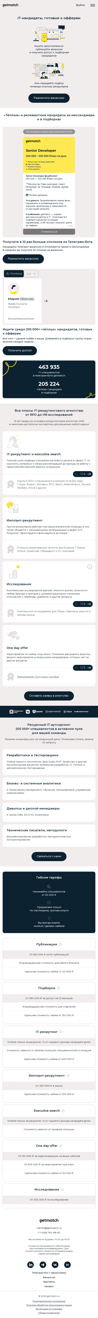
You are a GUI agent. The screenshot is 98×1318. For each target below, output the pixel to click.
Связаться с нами (49, 856)
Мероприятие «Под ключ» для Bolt (38, 676)
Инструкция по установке (49, 1309)
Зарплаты (49, 1281)
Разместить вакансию (49, 97)
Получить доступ (20, 350)
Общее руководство (49, 1313)
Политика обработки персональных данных (49, 1305)
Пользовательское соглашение (49, 1301)
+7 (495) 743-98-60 (49, 1232)
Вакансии (49, 1277)
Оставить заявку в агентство (49, 695)
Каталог (49, 1286)
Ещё (31, 274)
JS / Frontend (14, 273)
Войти (80, 5)
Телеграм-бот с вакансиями (49, 1272)
